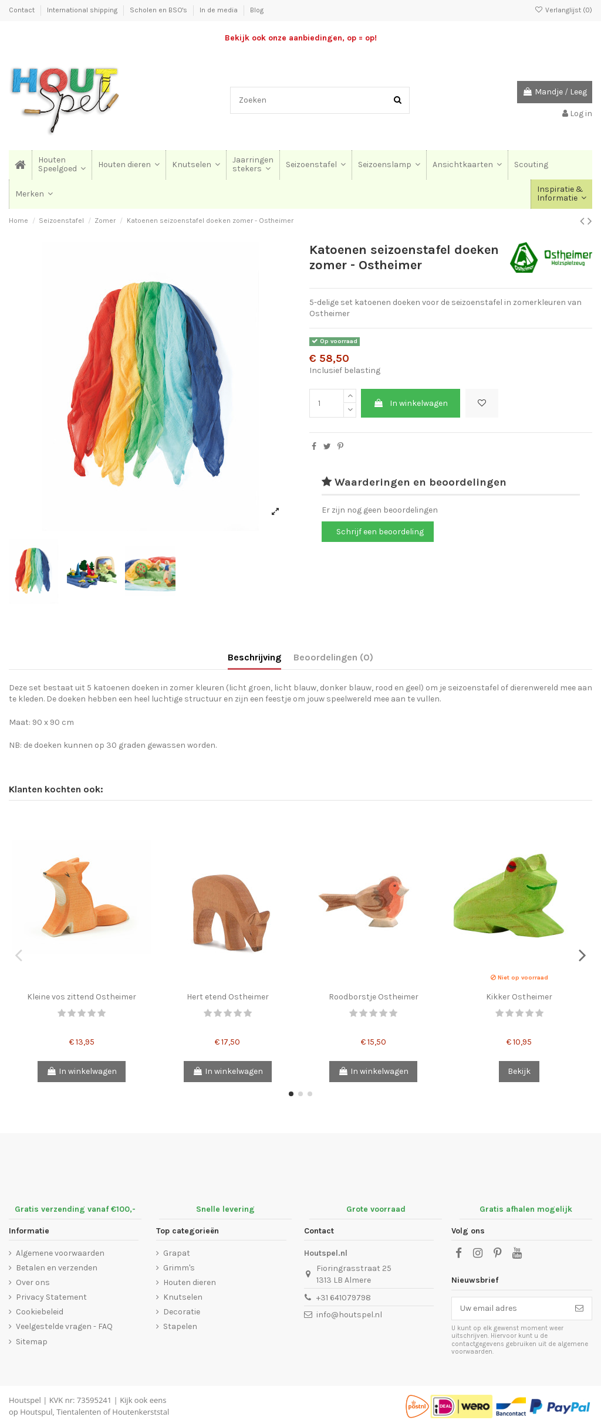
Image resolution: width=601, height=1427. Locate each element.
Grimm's (179, 1268)
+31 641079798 (343, 1298)
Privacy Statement (51, 1297)
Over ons (33, 1282)
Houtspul (36, 1411)
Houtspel (25, 1400)
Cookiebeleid (39, 1312)
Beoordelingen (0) (333, 657)
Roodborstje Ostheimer (373, 997)
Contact (22, 10)
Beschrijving (254, 657)
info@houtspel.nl (349, 1315)
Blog (257, 10)
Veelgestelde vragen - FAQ (64, 1326)
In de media (219, 10)
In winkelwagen (410, 403)
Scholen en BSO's (159, 10)
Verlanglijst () (563, 10)
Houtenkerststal (140, 1411)
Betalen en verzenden (56, 1268)
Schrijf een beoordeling (380, 532)
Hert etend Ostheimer (228, 997)
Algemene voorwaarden (60, 1253)
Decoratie (181, 1312)
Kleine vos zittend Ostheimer (81, 997)
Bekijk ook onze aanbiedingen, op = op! (301, 38)
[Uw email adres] (509, 1308)
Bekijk (519, 1071)
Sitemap (32, 1342)
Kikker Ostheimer (519, 997)
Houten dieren (189, 1282)
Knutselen (182, 1297)
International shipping (83, 10)
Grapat (176, 1253)
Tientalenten (78, 1411)
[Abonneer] (579, 1308)
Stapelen (180, 1326)
